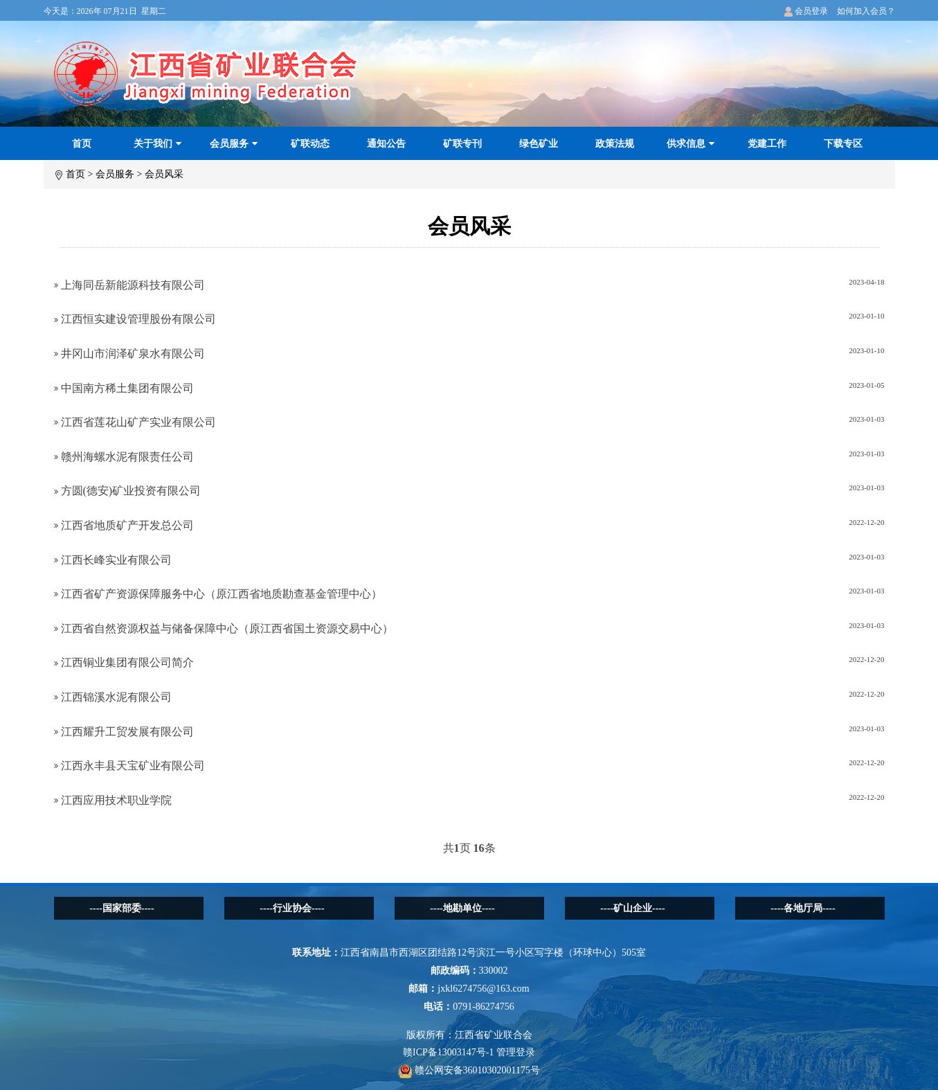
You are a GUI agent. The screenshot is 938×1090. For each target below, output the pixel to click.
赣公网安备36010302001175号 (469, 1070)
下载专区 (843, 144)
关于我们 (157, 144)
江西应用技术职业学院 (113, 800)
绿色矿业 (538, 144)
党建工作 (767, 144)
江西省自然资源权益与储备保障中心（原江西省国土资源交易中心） (223, 628)
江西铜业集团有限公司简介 (124, 662)
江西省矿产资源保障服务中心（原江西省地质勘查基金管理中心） (218, 594)
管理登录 (515, 1052)
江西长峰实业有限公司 (113, 560)
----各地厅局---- (802, 908)
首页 (81, 144)
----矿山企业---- (632, 908)
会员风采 (164, 174)
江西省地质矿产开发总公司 (124, 525)
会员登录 (806, 11)
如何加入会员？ (866, 11)
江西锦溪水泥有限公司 (113, 697)
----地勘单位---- (462, 908)
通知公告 (386, 144)
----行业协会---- (292, 908)
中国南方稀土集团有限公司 (124, 388)
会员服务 (234, 144)
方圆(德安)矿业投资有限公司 (127, 491)
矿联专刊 (462, 144)
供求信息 (690, 144)
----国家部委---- (121, 908)
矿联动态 (310, 144)
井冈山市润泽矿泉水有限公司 (129, 353)
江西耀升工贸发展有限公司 (124, 732)
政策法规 (614, 144)
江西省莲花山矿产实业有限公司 (135, 422)
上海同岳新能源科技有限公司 (129, 285)
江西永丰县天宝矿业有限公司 (129, 765)
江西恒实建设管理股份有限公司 (135, 319)
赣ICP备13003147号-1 (448, 1052)
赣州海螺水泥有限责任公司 (124, 457)
